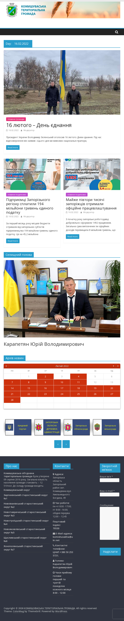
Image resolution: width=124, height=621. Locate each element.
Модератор (29, 130)
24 (62, 393)
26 (95, 393)
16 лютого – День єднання (39, 125)
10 (62, 382)
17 (62, 388)
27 (111, 393)
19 (95, 388)
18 (78, 388)
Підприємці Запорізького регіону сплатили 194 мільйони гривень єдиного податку (29, 206)
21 (12, 393)
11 (78, 382)
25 (78, 393)
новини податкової (17, 194)
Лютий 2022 (62, 365)
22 (28, 393)
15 (28, 388)
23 (45, 393)
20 (111, 388)
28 (12, 399)
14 (12, 388)
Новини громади (16, 119)
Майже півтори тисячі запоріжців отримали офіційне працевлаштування (91, 203)
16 (45, 388)
